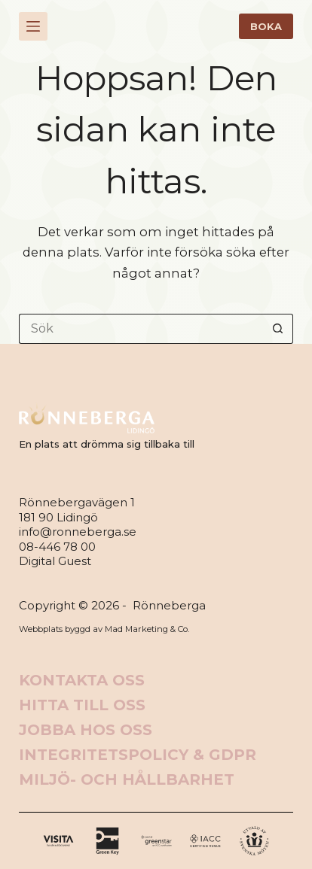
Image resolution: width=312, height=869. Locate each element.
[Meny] (33, 26)
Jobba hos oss (85, 730)
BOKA (266, 26)
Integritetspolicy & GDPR (137, 755)
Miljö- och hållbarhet (126, 779)
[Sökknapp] (278, 329)
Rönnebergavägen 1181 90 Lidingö (77, 509)
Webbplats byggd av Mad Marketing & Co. (104, 629)
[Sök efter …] (141, 329)
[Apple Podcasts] (254, 841)
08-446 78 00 (57, 546)
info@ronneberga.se (77, 531)
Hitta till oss (82, 705)
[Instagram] (156, 841)
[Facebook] (58, 841)
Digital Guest (55, 561)
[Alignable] (205, 841)
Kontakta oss (82, 680)
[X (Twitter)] (107, 841)
